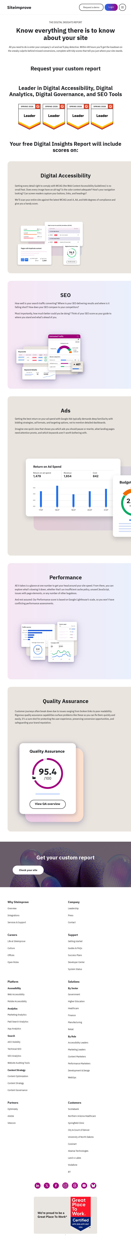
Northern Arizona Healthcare (82, 1115)
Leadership (73, 908)
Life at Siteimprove (16, 941)
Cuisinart (72, 1143)
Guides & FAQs (75, 948)
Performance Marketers (79, 1063)
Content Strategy (16, 1083)
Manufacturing (75, 1022)
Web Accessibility (16, 994)
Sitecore (12, 1122)
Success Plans (75, 955)
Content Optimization (18, 1076)
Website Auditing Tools (19, 1062)
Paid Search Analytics (18, 1021)
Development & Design (79, 1070)
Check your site (28, 870)
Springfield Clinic (76, 1122)
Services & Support (17, 922)
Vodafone (72, 1164)
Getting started (75, 941)
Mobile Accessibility (17, 1001)
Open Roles (13, 962)
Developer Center (76, 962)
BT (69, 1171)
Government (74, 994)
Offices (11, 955)
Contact (72, 922)
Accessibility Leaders (78, 1042)
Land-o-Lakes (74, 1157)
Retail (71, 1029)
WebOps (72, 1077)
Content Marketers (77, 1056)
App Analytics (14, 1028)
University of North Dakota (81, 1136)
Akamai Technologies (78, 1150)
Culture (11, 948)
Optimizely (13, 1108)
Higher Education (76, 1001)
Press (70, 915)
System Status (75, 969)
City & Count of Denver (79, 1129)
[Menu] (122, 7)
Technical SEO (14, 1048)
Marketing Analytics (17, 1014)
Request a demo (91, 7)
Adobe (11, 1115)
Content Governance (17, 1090)
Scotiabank (73, 1108)
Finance (72, 1015)
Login (111, 7)
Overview (12, 908)
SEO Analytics (14, 1055)
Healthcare (73, 1008)
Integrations (13, 915)
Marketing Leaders (77, 1049)
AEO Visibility (14, 1041)
